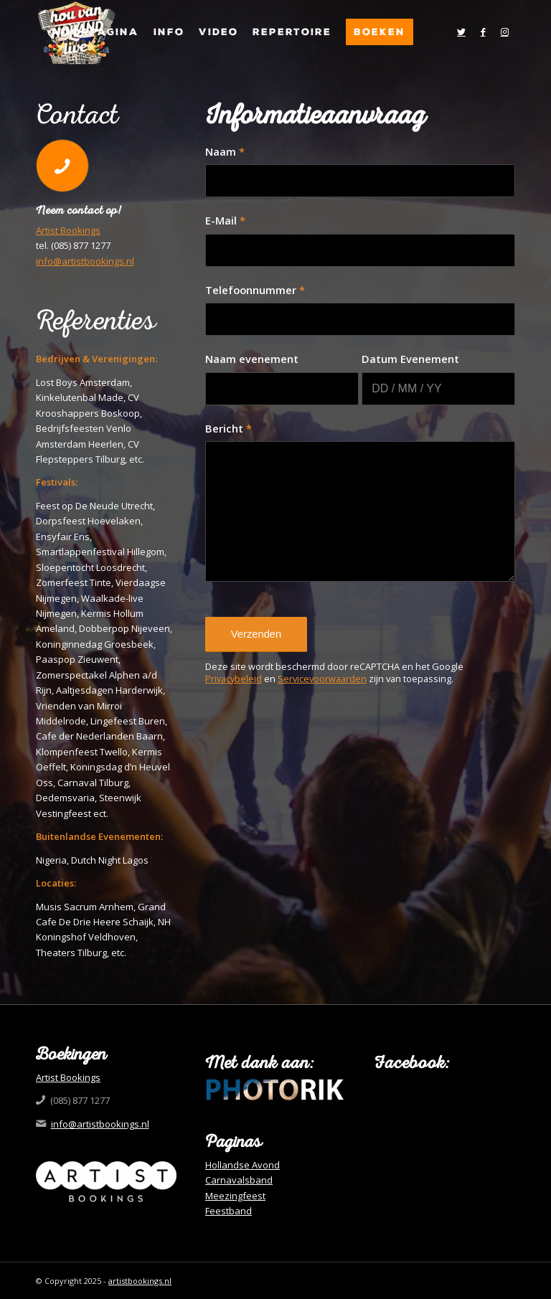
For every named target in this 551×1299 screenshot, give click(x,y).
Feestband (228, 1210)
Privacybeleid (233, 678)
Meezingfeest (235, 1195)
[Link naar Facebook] (483, 31)
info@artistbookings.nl (85, 261)
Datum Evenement (410, 358)
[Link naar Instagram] (504, 31)
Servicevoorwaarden (322, 678)
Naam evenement (251, 358)
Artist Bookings (68, 230)
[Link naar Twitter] (461, 31)
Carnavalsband (239, 1179)
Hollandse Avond (242, 1164)
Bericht (228, 428)
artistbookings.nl (139, 1280)
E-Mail (225, 220)
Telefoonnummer (255, 290)
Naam (225, 151)
